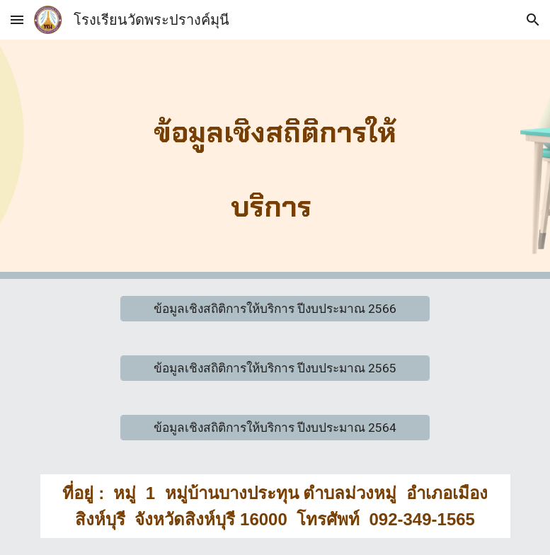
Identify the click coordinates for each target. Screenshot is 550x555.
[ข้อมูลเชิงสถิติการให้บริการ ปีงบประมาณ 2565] (275, 368)
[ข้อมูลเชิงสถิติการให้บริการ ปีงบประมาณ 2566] (275, 309)
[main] (275, 159)
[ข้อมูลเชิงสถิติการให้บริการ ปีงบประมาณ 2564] (275, 428)
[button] (17, 19)
